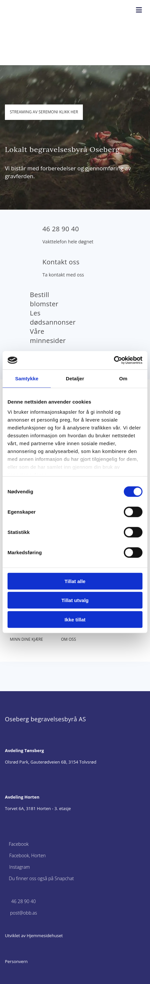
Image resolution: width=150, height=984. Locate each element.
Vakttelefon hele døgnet (68, 241)
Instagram (19, 867)
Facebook (18, 844)
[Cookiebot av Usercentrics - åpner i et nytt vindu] (113, 360)
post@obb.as (23, 913)
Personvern (16, 961)
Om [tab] (123, 378)
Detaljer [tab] (75, 378)
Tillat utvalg (74, 600)
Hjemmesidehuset (45, 935)
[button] (44, 112)
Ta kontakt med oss (63, 275)
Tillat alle (75, 581)
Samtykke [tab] (26, 378)
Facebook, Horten (27, 855)
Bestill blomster (44, 299)
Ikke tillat (75, 619)
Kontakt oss (61, 261)
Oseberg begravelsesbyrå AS (45, 719)
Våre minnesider (48, 336)
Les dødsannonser (53, 318)
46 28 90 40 (61, 228)
